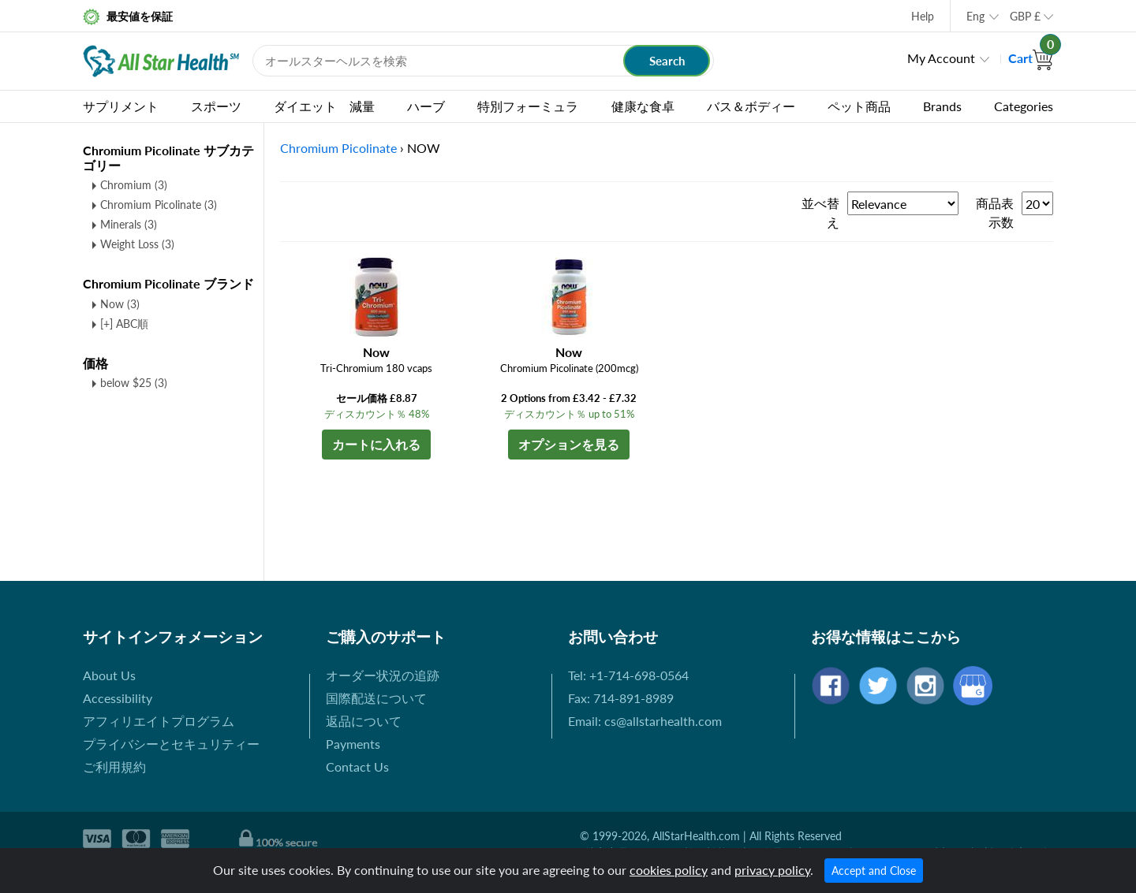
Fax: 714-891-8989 (621, 697)
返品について (364, 720)
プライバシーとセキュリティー (171, 743)
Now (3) (120, 304)
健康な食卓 (642, 106)
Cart (1030, 57)
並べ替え (820, 212)
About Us (109, 675)
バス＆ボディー (751, 106)
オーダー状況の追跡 (382, 675)
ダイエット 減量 (324, 106)
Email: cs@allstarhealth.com (645, 720)
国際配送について (376, 697)
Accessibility (117, 697)
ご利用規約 (114, 766)
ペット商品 (859, 106)
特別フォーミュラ (527, 106)
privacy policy (772, 869)
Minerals (128, 224)
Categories (1023, 106)
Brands (942, 106)
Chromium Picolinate (158, 204)
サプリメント (121, 106)
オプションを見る (568, 444)
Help (922, 16)
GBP (1025, 16)
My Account (941, 57)
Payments (353, 743)
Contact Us (357, 766)
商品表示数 (995, 212)
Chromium (133, 185)
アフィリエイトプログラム (158, 720)
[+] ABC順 (124, 323)
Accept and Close (873, 870)
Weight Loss (137, 244)
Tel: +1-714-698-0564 (628, 675)
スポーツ (216, 106)
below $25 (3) (133, 382)
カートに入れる (376, 444)
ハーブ (426, 106)
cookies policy (669, 869)
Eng (975, 16)
